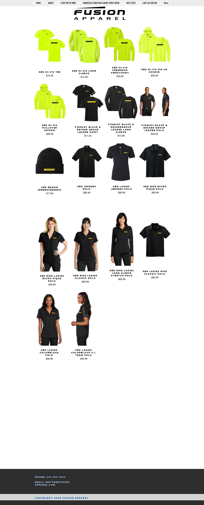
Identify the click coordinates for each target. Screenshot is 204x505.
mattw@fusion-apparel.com (52, 483)
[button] (159, 10)
